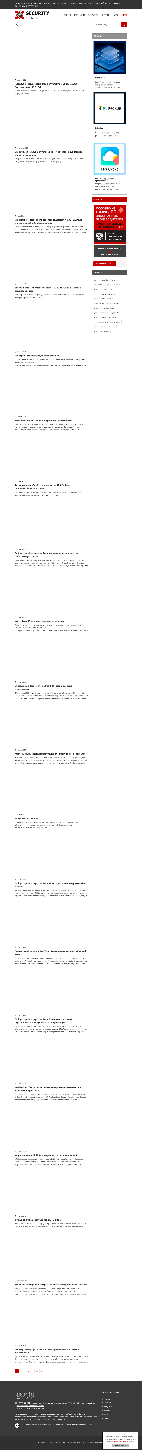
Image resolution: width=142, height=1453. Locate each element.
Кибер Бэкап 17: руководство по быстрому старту (41, 621)
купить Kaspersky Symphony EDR (105, 308)
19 (37, 1371)
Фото (116, 15)
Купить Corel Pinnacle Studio (103, 289)
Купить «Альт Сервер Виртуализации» (107, 322)
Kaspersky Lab (116, 280)
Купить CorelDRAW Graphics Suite (105, 294)
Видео (124, 15)
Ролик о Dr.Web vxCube (26, 818)
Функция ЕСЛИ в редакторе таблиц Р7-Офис (38, 1220)
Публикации (79, 15)
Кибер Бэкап (100, 77)
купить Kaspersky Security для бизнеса (107, 303)
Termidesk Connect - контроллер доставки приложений (43, 420)
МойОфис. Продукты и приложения (104, 180)
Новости (67, 15)
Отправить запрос (104, 264)
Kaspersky (104, 280)
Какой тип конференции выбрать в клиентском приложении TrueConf (51, 1284)
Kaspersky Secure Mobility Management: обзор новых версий (46, 1155)
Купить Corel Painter (113, 285)
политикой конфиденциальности (122, 1441)
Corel (95, 280)
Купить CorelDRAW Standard (103, 299)
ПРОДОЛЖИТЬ (120, 1445)
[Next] (41, 1371)
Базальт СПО (98, 285)
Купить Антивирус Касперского (104, 327)
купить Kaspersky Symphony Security (106, 313)
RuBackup (99, 128)
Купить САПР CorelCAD (101, 331)
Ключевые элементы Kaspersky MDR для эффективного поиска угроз (51, 754)
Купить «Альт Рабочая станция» (105, 317)
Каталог (106, 15)
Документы (93, 15)
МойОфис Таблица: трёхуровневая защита (37, 355)
